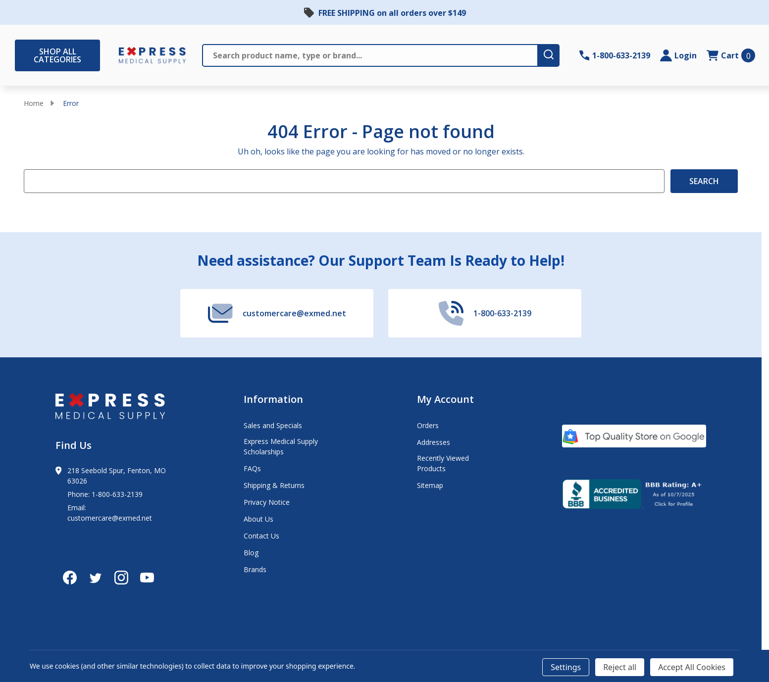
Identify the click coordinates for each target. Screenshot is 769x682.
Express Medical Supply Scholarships (281, 446)
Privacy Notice (267, 502)
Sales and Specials (273, 425)
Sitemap (430, 485)
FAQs (252, 468)
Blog (251, 552)
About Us (258, 519)
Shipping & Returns (274, 485)
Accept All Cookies (691, 667)
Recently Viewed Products (443, 463)
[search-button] (549, 55)
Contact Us (261, 535)
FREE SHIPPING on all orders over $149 (392, 12)
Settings (566, 667)
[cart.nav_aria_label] (731, 55)
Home (34, 103)
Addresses (433, 442)
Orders (428, 425)
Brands (255, 569)
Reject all (619, 667)
